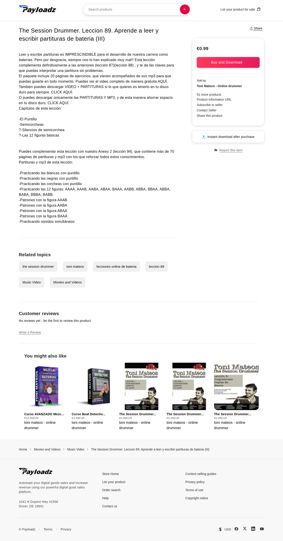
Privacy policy (195, 482)
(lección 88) (124, 65)
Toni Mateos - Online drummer (219, 86)
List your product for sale (241, 9)
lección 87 (104, 65)
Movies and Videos (67, 282)
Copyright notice (196, 498)
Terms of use (194, 490)
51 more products (209, 94)
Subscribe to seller (210, 105)
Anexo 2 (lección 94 (114, 151)
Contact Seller (207, 110)
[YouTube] (262, 529)
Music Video (31, 282)
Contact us (109, 506)
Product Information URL (214, 99)
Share (256, 28)
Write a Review (30, 332)
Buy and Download (228, 62)
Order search (111, 490)
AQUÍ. (163, 81)
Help (105, 498)
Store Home (110, 474)
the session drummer (38, 266)
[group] (46, 397)
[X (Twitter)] (245, 528)
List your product (114, 482)
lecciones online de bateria (117, 266)
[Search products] (185, 9)
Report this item (228, 150)
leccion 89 (156, 266)
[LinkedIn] (253, 529)
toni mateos (75, 266)
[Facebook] (236, 529)
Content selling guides (200, 474)
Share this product (209, 115)
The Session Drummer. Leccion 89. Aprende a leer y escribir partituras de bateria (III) (150, 449)
